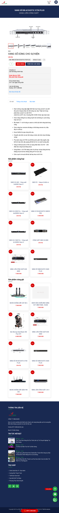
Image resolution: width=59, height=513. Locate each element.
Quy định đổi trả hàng (15, 478)
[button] (49, 21)
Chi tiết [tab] (12, 101)
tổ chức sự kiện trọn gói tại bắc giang (26, 446)
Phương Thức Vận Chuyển (16, 480)
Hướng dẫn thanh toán (15, 473)
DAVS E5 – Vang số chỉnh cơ (40, 182)
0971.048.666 (29, 511)
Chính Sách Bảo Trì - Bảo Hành (17, 470)
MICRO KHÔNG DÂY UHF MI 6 (18, 303)
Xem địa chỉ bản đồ (14, 92)
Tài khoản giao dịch (14, 475)
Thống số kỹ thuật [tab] (21, 101)
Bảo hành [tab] (32, 101)
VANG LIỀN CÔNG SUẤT (29, 13)
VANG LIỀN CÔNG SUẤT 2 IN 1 (40, 390)
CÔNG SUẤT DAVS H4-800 (40, 240)
